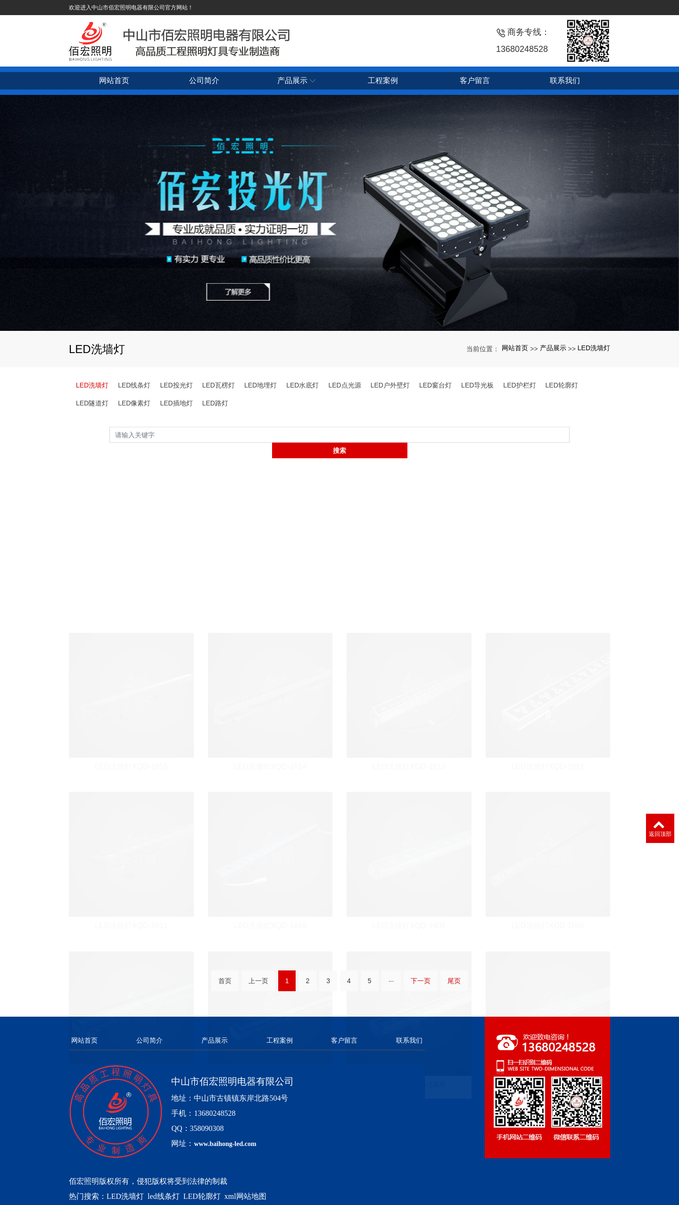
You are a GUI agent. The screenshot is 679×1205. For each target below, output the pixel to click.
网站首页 (515, 348)
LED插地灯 (176, 403)
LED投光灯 (176, 385)
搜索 (569, 446)
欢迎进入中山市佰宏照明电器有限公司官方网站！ (131, 7)
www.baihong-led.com (225, 1129)
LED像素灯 (134, 403)
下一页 (421, 985)
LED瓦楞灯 (218, 385)
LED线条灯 (134, 385)
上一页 (258, 985)
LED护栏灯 (519, 385)
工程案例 (279, 1026)
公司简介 (149, 1026)
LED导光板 (477, 385)
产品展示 (553, 348)
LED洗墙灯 (594, 348)
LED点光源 (344, 385)
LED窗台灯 (435, 385)
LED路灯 (215, 403)
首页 (225, 985)
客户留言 (344, 1026)
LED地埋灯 (260, 385)
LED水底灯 (302, 385)
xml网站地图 (245, 1182)
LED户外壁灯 (390, 385)
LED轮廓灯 (562, 385)
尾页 (454, 985)
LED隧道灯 (92, 403)
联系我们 (409, 1026)
